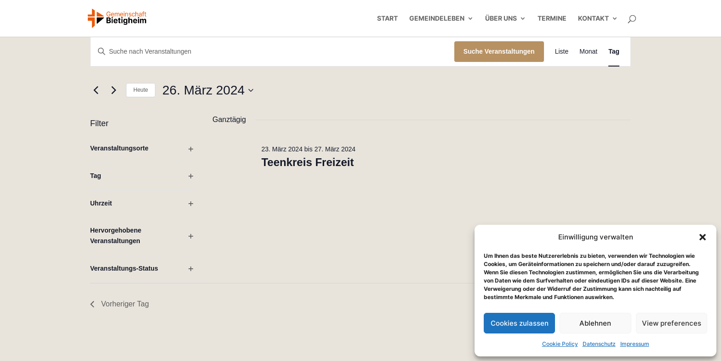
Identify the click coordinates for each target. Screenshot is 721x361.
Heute (140, 90)
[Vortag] (95, 90)
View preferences (671, 323)
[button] (702, 237)
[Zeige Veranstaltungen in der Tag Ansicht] (613, 51)
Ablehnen (595, 323)
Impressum (634, 343)
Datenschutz (599, 343)
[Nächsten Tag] (113, 90)
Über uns (501, 18)
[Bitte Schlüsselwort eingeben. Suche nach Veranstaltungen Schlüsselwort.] (272, 51)
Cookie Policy (560, 343)
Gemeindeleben (436, 18)
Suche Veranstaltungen (499, 51)
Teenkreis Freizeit (307, 162)
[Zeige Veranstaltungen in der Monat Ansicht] (588, 51)
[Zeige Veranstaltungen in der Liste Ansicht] (562, 51)
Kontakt (593, 18)
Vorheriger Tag (119, 304)
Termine (552, 18)
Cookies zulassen (520, 323)
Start (387, 18)
